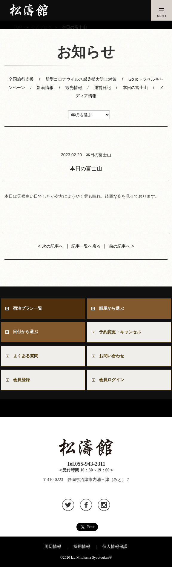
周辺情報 (52, 546)
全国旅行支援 (21, 79)
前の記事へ (119, 246)
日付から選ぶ (25, 332)
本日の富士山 (135, 87)
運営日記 (102, 87)
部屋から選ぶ (111, 308)
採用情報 (81, 546)
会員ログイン (111, 380)
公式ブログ (41, 27)
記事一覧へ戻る (86, 246)
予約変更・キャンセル (120, 332)
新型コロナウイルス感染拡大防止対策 (80, 79)
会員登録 (21, 380)
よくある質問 (25, 356)
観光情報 (73, 87)
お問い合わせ (113, 356)
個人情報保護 (115, 546)
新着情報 (45, 87)
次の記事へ (52, 246)
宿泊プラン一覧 (27, 308)
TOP (17, 27)
